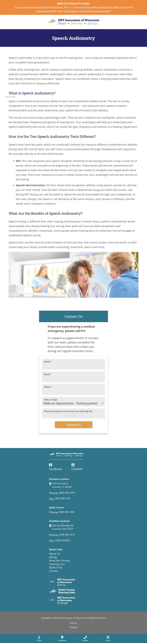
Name (47, 361)
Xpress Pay (55, 567)
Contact (53, 571)
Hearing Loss (57, 564)
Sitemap (74, 627)
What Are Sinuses (59, 560)
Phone (48, 387)
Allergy (53, 557)
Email (47, 374)
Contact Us (73, 424)
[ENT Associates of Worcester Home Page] (73, 22)
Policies (73, 623)
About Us (54, 553)
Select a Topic (50, 399)
